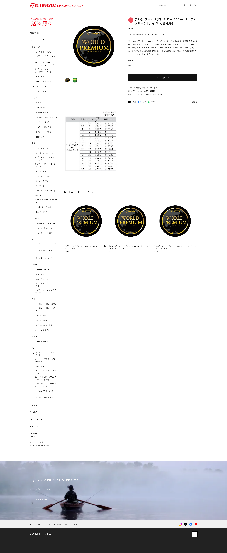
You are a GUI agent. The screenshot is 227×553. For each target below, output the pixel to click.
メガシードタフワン (43, 112)
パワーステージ (41, 148)
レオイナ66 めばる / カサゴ (45, 251)
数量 (129, 66)
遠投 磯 (38, 196)
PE (33, 348)
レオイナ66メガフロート (45, 191)
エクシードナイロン (43, 132)
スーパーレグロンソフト (45, 153)
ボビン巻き (36, 47)
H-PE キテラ (40, 366)
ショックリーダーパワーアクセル (46, 284)
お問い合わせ (76, 525)
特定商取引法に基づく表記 (40, 446)
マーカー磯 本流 (42, 181)
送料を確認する (150, 91)
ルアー (34, 264)
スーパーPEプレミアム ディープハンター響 (45, 378)
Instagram (34, 427)
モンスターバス (41, 274)
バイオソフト (40, 86)
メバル (34, 240)
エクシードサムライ (43, 122)
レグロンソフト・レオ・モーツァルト (46, 165)
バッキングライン (42, 330)
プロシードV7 (41, 107)
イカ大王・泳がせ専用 (44, 228)
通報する (194, 102)
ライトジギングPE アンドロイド (45, 353)
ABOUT (34, 405)
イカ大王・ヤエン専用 (44, 233)
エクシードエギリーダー (45, 223)
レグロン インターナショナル (45, 57)
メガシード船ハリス (43, 127)
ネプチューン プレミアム (45, 76)
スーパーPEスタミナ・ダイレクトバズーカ (46, 384)
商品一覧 (34, 32)
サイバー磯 (39, 186)
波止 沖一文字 (41, 212)
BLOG (33, 412)
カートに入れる (163, 78)
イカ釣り (35, 218)
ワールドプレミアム (43, 52)
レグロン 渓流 (41, 315)
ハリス (34, 98)
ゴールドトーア (41, 341)
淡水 (33, 299)
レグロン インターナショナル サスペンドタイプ (45, 63)
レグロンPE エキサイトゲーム (45, 371)
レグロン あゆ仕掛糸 (43, 325)
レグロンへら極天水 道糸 (45, 304)
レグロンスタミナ (42, 171)
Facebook (34, 434)
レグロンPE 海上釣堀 (44, 391)
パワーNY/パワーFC (43, 269)
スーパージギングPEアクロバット (45, 360)
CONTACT (36, 419)
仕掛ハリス (39, 137)
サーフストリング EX (44, 81)
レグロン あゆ (41, 320)
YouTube (33, 437)
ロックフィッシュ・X (43, 258)
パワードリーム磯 (42, 176)
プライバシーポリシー (38, 443)
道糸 (33, 143)
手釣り (34, 336)
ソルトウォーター (42, 279)
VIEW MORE (42, 500)
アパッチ (39, 103)
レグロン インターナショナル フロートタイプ (45, 70)
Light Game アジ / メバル (45, 245)
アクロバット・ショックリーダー (45, 291)
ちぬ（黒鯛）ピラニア (43, 207)
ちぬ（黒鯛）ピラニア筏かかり (46, 200)
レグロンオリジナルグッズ (42, 397)
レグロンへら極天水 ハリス (45, 309)
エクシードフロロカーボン (46, 117)
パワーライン (40, 91)
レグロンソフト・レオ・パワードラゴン (46, 158)
